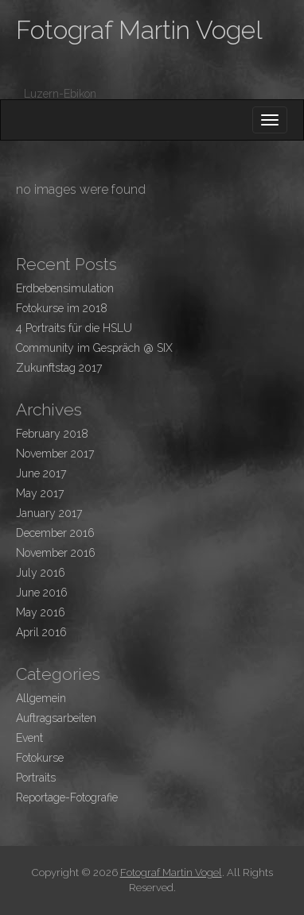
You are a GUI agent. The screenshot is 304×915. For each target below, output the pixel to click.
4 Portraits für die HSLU (74, 328)
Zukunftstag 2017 (59, 367)
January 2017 (49, 513)
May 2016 (40, 612)
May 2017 (40, 493)
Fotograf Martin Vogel (139, 29)
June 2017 (41, 473)
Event (29, 738)
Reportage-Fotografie (67, 797)
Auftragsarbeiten (56, 718)
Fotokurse (40, 757)
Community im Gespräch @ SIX (94, 348)
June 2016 (42, 592)
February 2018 (52, 433)
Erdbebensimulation (65, 288)
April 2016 (41, 632)
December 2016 (55, 533)
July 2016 (40, 572)
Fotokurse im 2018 (61, 308)
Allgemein (41, 698)
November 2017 (55, 453)
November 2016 (55, 552)
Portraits (36, 777)
